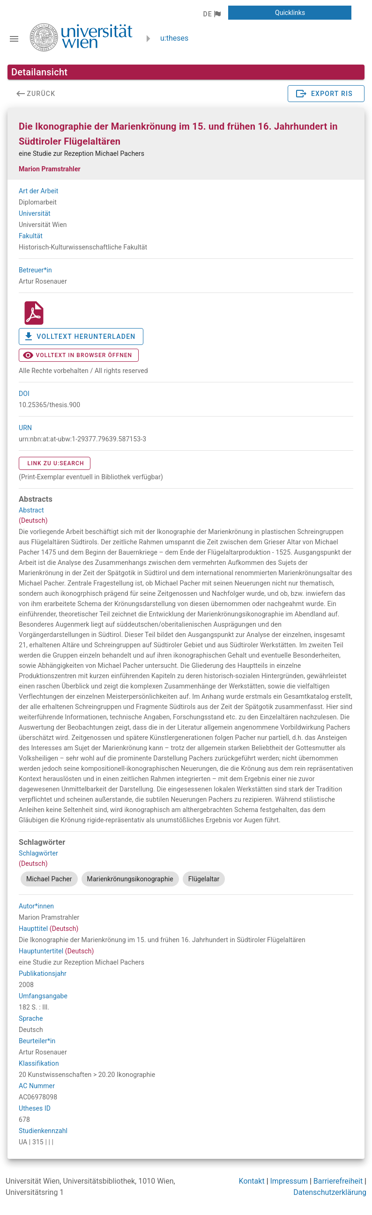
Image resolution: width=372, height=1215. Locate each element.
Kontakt (252, 1181)
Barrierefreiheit (338, 1181)
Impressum (289, 1181)
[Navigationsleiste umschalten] (14, 38)
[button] (211, 14)
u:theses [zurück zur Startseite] (174, 38)
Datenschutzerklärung (329, 1192)
